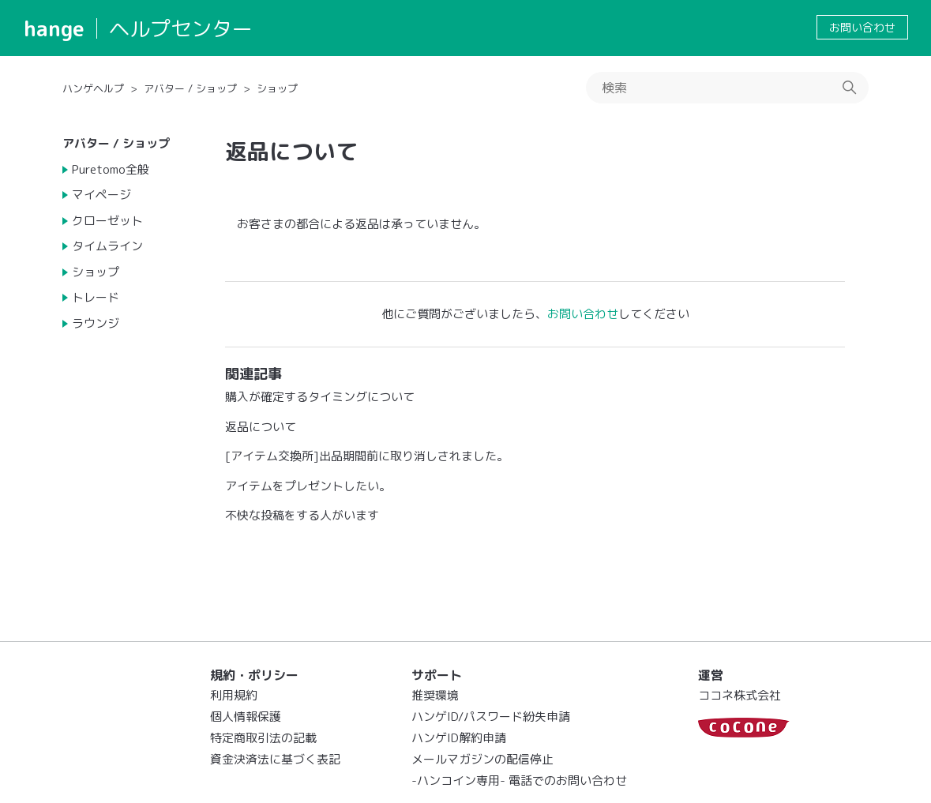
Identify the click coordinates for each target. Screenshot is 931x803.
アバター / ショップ (190, 88)
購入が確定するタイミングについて (320, 396)
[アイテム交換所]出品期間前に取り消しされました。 (367, 456)
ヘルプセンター (181, 28)
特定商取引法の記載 (263, 738)
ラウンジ (95, 323)
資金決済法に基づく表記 (275, 759)
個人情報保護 (245, 716)
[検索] (727, 87)
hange (54, 28)
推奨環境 (435, 695)
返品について (260, 426)
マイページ (101, 194)
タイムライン (107, 246)
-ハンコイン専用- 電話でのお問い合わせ (519, 780)
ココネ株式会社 (739, 695)
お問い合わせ (862, 27)
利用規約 (233, 695)
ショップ (277, 88)
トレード (95, 297)
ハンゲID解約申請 (458, 738)
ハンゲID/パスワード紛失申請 (490, 716)
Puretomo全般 (110, 169)
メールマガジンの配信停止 (482, 759)
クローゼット (107, 220)
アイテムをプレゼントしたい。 (308, 486)
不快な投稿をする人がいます (302, 515)
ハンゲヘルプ (93, 88)
